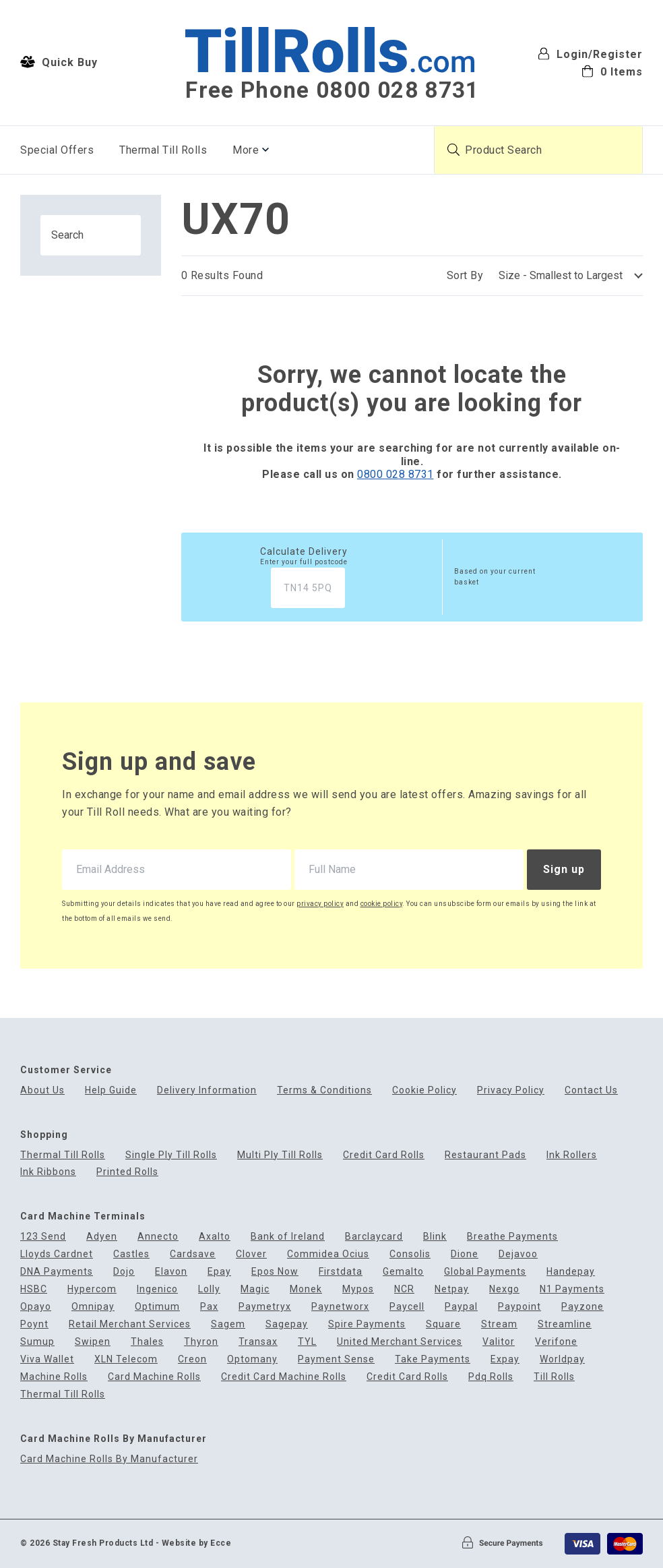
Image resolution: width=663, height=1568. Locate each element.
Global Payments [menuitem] (485, 1272)
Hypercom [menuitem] (92, 1289)
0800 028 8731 (395, 474)
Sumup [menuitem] (37, 1342)
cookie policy (381, 903)
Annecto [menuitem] (158, 1237)
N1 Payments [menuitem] (572, 1289)
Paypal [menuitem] (461, 1307)
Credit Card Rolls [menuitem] (383, 1155)
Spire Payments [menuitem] (367, 1324)
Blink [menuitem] (435, 1237)
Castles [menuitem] (131, 1254)
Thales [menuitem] (147, 1342)
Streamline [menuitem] (565, 1324)
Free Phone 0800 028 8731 (332, 90)
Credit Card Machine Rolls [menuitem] (283, 1377)
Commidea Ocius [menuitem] (328, 1254)
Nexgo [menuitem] (504, 1289)
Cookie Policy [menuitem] (424, 1090)
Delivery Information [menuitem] (207, 1090)
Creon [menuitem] (192, 1359)
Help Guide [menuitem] (111, 1090)
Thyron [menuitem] (201, 1342)
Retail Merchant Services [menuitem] (130, 1324)
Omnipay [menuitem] (93, 1307)
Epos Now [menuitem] (274, 1272)
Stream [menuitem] (499, 1324)
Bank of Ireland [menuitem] (288, 1237)
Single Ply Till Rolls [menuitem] (171, 1155)
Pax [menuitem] (209, 1307)
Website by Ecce (197, 1543)
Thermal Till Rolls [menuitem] (163, 150)
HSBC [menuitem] (33, 1289)
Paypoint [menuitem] (519, 1307)
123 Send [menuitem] (43, 1237)
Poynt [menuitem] (34, 1324)
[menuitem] (590, 70)
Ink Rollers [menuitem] (571, 1155)
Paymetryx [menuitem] (265, 1307)
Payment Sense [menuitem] (336, 1359)
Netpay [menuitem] (452, 1289)
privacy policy (320, 903)
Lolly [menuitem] (209, 1289)
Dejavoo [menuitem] (518, 1254)
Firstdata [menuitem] (340, 1272)
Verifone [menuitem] (556, 1342)
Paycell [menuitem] (406, 1307)
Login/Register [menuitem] (590, 53)
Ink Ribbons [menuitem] (48, 1172)
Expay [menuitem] (505, 1359)
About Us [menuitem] (42, 1090)
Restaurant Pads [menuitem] (485, 1155)
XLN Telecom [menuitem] (126, 1359)
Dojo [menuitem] (124, 1272)
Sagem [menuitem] (228, 1324)
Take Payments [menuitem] (432, 1359)
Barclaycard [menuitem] (374, 1237)
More (245, 150)
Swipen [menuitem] (92, 1342)
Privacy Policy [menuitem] (510, 1090)
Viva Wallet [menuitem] (47, 1359)
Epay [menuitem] (219, 1272)
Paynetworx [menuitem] (340, 1307)
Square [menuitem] (443, 1324)
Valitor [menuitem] (498, 1342)
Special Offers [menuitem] (57, 150)
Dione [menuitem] (464, 1254)
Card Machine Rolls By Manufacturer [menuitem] (109, 1459)
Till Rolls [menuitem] (554, 1377)
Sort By (465, 275)
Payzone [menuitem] (582, 1307)
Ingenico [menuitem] (157, 1289)
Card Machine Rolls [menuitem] (154, 1377)
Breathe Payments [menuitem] (512, 1237)
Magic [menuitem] (255, 1289)
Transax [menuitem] (258, 1342)
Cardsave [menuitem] (193, 1254)
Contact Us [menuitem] (591, 1090)
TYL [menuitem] (307, 1342)
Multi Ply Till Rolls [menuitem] (280, 1155)
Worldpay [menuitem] (562, 1359)
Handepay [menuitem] (570, 1272)
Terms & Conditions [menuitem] (324, 1090)
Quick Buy (59, 62)
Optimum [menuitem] (157, 1307)
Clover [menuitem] (251, 1254)
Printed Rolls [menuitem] (127, 1172)
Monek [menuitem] (306, 1289)
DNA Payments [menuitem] (56, 1272)
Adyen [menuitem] (101, 1237)
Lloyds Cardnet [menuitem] (56, 1254)
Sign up (564, 869)
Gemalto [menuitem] (403, 1272)
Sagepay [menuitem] (286, 1324)
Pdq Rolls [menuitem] (490, 1377)
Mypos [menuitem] (358, 1289)
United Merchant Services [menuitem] (399, 1342)
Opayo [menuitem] (35, 1307)
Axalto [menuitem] (214, 1237)
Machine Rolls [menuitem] (54, 1377)
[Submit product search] (453, 150)
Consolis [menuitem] (410, 1254)
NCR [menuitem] (404, 1289)
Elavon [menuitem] (171, 1272)
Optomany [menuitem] (252, 1359)
